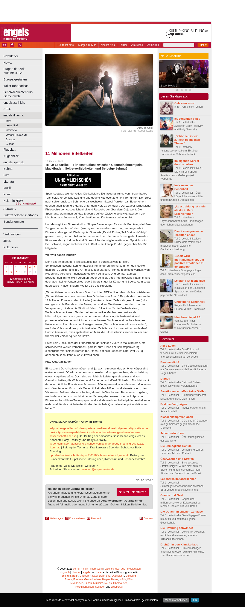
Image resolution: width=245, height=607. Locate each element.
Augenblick (10, 156)
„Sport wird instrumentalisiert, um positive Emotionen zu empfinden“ (189, 261)
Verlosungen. (12, 234)
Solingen (100, 586)
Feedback (96, 518)
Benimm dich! (169, 362)
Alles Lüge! (168, 345)
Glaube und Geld (171, 495)
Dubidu (165, 378)
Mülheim (98, 583)
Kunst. (7, 194)
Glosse (10, 143)
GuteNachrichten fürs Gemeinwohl (18, 94)
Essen (68, 579)
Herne (114, 579)
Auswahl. (9, 208)
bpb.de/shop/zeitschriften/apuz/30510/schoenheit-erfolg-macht (89, 455)
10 (15, 272)
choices (76, 572)
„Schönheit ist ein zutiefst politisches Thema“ (187, 139)
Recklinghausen (84, 586)
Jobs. (7, 240)
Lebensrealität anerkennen (178, 478)
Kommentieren (77, 518)
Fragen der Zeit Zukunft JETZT (23, 71)
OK (195, 600)
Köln (129, 579)
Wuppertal (117, 586)
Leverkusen (76, 583)
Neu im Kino (108, 44)
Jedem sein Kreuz (172, 433)
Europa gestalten (15, 79)
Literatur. (9, 181)
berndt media (80, 568)
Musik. (7, 188)
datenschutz (112, 568)
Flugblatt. (9, 149)
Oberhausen (120, 583)
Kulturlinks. (10, 247)
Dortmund (104, 575)
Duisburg (131, 575)
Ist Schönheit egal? (187, 118)
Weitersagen (56, 518)
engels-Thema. (13, 115)
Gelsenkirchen (92, 579)
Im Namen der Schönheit (183, 187)
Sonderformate (13, 221)
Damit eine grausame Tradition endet (188, 233)
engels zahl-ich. (14, 102)
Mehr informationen (176, 600)
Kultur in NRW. (13, 200)
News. (7, 62)
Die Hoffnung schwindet (176, 528)
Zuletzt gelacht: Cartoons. (21, 215)
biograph (64, 572)
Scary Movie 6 (169, 85)
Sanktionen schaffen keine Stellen (183, 391)
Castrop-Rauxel (88, 575)
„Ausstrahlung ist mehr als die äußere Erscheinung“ (190, 210)
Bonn (75, 575)
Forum (123, 44)
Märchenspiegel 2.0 (187, 317)
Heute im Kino (66, 44)
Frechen (78, 579)
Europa (10, 139)
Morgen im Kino (87, 44)
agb (123, 568)
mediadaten (134, 568)
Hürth (123, 579)
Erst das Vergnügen (173, 404)
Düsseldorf (118, 575)
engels (86, 572)
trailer (99, 572)
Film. (6, 175)
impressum (96, 568)
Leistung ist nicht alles (189, 280)
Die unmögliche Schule (176, 446)
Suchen (203, 44)
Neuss (108, 583)
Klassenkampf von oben (176, 417)
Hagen (106, 579)
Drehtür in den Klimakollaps (179, 544)
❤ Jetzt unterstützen (132, 492)
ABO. (7, 109)
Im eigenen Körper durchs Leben (186, 162)
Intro (8, 120)
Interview (11, 130)
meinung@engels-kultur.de (97, 469)
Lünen (88, 583)
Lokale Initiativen (16, 134)
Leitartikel (12, 125)
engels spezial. (13, 162)
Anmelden (153, 44)
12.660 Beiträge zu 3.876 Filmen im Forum (20, 280)
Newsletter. (11, 56)
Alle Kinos (137, 44)
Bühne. (8, 168)
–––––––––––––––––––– (20, 228)
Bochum (66, 575)
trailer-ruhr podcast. (16, 86)
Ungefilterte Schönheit (189, 301)
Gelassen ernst (184, 103)
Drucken (148, 518)
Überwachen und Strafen (177, 458)
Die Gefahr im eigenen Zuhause (181, 511)
